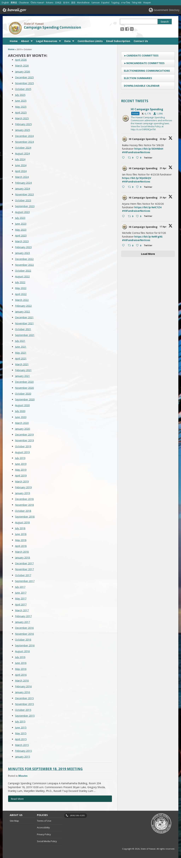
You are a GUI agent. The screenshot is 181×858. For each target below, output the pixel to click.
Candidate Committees (142, 55)
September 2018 (24, 516)
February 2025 (23, 124)
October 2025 (23, 89)
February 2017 (23, 616)
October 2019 (23, 446)
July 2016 (20, 657)
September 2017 (24, 581)
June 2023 (20, 223)
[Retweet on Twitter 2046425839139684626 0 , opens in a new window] (131, 216)
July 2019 (20, 458)
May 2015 (20, 733)
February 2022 (23, 305)
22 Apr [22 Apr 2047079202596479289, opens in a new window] (163, 138)
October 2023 (23, 200)
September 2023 (24, 206)
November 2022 (24, 264)
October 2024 (23, 147)
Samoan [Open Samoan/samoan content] (95, 2)
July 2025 (20, 95)
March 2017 (22, 610)
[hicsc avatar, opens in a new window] (124, 139)
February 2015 (23, 750)
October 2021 (23, 329)
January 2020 (22, 428)
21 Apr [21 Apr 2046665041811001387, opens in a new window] (163, 168)
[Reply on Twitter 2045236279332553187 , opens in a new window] (124, 245)
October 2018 (23, 510)
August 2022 (22, 276)
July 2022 (20, 282)
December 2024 (24, 136)
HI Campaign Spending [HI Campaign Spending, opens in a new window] (143, 139)
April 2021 (21, 358)
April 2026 (21, 59)
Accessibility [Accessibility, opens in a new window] (43, 827)
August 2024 (22, 153)
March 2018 (22, 551)
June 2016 (20, 663)
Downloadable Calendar (141, 85)
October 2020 (23, 393)
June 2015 (20, 727)
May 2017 (20, 598)
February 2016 (23, 686)
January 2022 (22, 311)
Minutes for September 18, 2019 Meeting (45, 769)
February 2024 (23, 182)
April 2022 (21, 294)
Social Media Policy (47, 841)
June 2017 (20, 592)
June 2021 (20, 346)
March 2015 (22, 745)
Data (67, 41)
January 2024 (22, 188)
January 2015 (22, 756)
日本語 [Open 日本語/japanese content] (58, 2)
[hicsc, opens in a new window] (148, 118)
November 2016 (24, 633)
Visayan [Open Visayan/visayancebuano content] (147, 2)
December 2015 (24, 698)
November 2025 (24, 83)
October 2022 (23, 270)
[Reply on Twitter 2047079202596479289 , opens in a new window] (124, 157)
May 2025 (20, 106)
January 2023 (22, 253)
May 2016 (20, 669)
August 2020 (22, 405)
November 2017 (24, 569)
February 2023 (23, 247)
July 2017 (20, 587)
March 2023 (22, 241)
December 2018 (24, 499)
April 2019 (21, 475)
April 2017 (21, 604)
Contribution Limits (90, 41)
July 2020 (20, 411)
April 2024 (21, 171)
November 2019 (24, 440)
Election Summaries (138, 78)
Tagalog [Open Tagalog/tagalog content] (115, 2)
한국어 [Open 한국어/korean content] (66, 2)
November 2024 (24, 141)
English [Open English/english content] (5, 2)
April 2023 (21, 235)
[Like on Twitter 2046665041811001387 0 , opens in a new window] (139, 187)
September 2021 (24, 335)
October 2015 (23, 710)
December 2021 (24, 317)
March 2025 (22, 118)
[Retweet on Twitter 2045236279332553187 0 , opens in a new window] (131, 245)
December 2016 (24, 627)
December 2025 (24, 77)
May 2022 (20, 288)
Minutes (22, 775)
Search (165, 21)
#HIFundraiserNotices (136, 152)
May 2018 (20, 540)
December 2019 (24, 434)
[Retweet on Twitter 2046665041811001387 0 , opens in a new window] (131, 187)
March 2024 (22, 177)
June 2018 (20, 534)
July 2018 (20, 528)
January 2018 (22, 557)
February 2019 (23, 487)
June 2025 (20, 100)
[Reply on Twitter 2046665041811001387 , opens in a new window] (124, 187)
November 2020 (24, 387)
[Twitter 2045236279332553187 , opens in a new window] (148, 246)
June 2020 (20, 417)
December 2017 (24, 563)
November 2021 (24, 323)
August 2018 (22, 522)
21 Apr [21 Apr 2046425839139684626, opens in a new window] (163, 197)
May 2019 (20, 469)
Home (13, 41)
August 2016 (22, 651)
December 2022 (24, 259)
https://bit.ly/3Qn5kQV (136, 178)
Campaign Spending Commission (52, 27)
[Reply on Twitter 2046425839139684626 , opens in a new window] (124, 216)
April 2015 (21, 739)
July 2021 (20, 341)
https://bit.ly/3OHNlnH (148, 148)
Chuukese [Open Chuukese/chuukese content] (24, 2)
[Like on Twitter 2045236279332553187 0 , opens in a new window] (139, 245)
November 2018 (24, 504)
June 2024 (20, 165)
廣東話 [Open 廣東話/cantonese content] (14, 2)
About (25, 41)
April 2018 (21, 546)
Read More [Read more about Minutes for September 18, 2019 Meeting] (17, 798)
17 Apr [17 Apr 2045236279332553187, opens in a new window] (163, 226)
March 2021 (22, 364)
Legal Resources (46, 41)
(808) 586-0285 (77, 815)
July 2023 (20, 218)
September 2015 (24, 715)
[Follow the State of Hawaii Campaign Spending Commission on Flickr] (132, 29)
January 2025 (22, 130)
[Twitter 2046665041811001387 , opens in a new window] (148, 187)
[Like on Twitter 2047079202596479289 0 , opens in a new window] (139, 157)
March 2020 (22, 423)
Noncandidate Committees (145, 63)
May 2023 (20, 229)
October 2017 (23, 575)
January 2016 (22, 692)
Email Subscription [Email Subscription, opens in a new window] (118, 41)
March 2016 (22, 680)
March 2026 (22, 65)
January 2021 (22, 376)
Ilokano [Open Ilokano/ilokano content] (49, 2)
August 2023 (22, 212)
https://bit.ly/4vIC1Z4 (147, 207)
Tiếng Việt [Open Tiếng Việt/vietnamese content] (136, 2)
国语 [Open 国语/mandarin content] (73, 2)
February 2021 (23, 370)
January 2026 (22, 71)
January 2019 (22, 493)
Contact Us (141, 41)
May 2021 (20, 352)
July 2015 (20, 721)
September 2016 (24, 645)
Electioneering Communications (147, 70)
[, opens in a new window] (127, 29)
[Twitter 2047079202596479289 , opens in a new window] (148, 158)
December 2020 (24, 381)
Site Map (14, 820)
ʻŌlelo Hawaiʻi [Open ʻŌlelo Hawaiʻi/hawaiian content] (37, 2)
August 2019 (22, 452)
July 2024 (20, 159)
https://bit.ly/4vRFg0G (148, 236)
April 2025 (21, 112)
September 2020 (24, 399)
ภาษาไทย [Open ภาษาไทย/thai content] (125, 2)
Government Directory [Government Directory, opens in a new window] (166, 10)
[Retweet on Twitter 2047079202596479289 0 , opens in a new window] (131, 157)
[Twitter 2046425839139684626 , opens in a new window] (148, 217)
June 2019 (20, 464)
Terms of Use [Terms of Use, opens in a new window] (44, 820)
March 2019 (22, 481)
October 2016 (23, 639)
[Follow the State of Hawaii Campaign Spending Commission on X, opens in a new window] (122, 29)
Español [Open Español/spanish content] (105, 2)
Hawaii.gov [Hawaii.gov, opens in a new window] (14, 10)
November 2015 (24, 704)
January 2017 (22, 622)
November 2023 (24, 194)
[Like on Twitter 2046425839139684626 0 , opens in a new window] (139, 216)
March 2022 (22, 300)
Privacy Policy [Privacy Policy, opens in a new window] (44, 834)
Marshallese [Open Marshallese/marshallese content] (83, 2)
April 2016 (21, 674)
